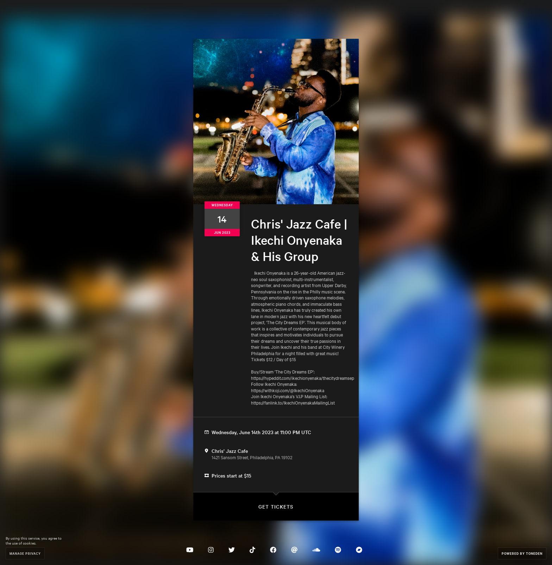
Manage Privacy (25, 553)
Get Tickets (275, 506)
